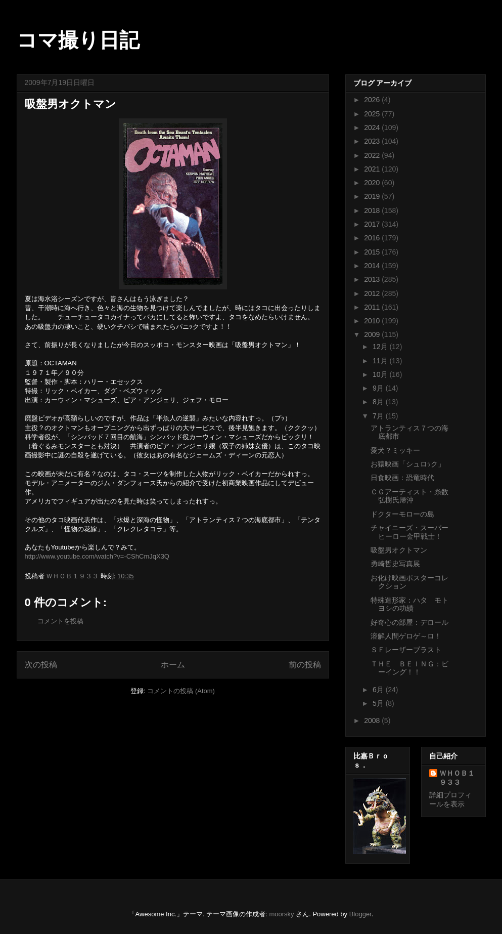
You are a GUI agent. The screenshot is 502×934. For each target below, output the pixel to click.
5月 (379, 703)
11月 (381, 361)
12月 (381, 347)
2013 (373, 279)
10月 (381, 374)
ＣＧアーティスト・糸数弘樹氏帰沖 (409, 496)
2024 (373, 127)
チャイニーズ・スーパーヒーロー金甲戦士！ (409, 532)
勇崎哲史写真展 (395, 564)
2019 (373, 196)
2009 (373, 334)
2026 (373, 100)
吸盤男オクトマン (399, 550)
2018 (373, 210)
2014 (373, 266)
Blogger (360, 914)
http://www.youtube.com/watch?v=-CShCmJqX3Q (97, 556)
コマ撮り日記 (78, 40)
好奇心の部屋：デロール (409, 622)
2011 (373, 307)
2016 (373, 238)
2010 (373, 321)
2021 (373, 169)
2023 (373, 141)
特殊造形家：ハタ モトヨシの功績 (409, 604)
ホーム (173, 664)
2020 (373, 183)
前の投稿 (305, 664)
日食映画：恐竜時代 (402, 478)
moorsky (281, 914)
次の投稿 (41, 664)
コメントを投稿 (60, 621)
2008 (373, 720)
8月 (379, 402)
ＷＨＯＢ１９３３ (457, 777)
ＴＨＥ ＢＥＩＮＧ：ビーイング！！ (409, 668)
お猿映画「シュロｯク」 (408, 464)
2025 (373, 114)
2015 (373, 252)
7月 (379, 416)
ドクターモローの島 (402, 514)
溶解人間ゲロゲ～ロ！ (406, 636)
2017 (373, 224)
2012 (373, 293)
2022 (373, 155)
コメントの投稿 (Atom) (181, 691)
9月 (379, 388)
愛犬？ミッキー (395, 450)
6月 (379, 690)
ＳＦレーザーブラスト (406, 650)
